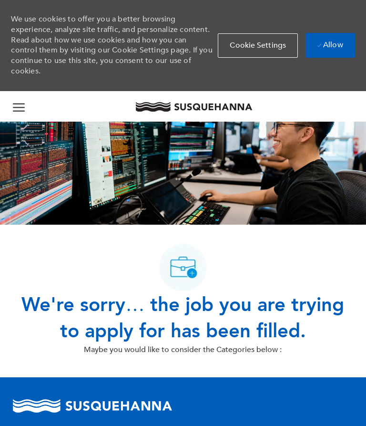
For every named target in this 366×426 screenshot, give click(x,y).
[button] (258, 45)
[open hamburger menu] (19, 106)
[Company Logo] (193, 106)
